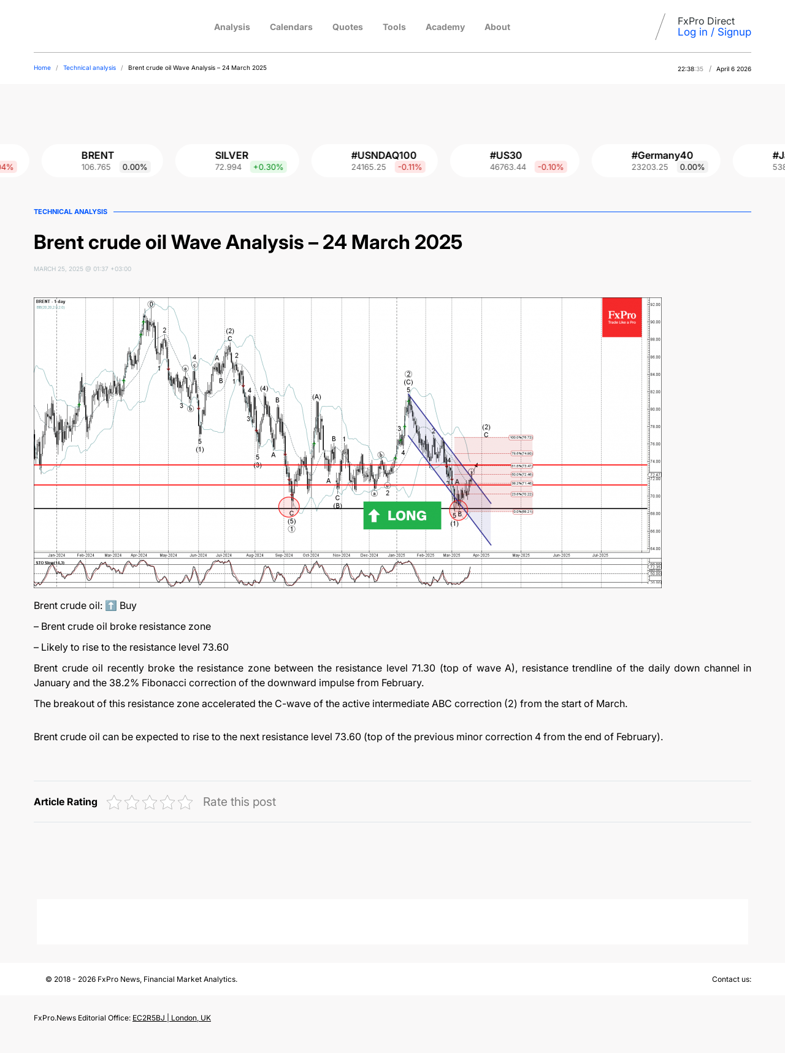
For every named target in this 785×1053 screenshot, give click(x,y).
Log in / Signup (714, 32)
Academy (445, 26)
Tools (394, 26)
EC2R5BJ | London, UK (171, 1017)
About (497, 26)
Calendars (291, 26)
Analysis (232, 26)
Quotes (347, 26)
